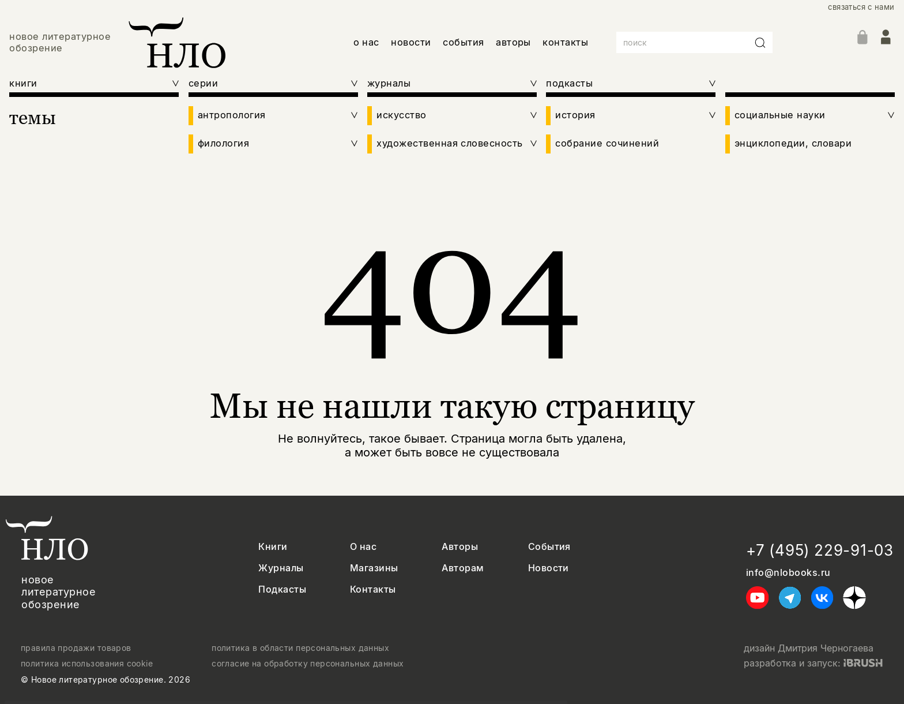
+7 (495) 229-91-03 (820, 550)
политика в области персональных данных (300, 648)
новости (411, 42)
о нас (366, 42)
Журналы (280, 568)
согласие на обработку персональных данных (308, 663)
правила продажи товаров (76, 648)
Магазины (374, 568)
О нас (363, 546)
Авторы (460, 546)
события (463, 42)
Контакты (373, 589)
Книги (272, 546)
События (549, 546)
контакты (565, 42)
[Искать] (760, 42)
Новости (548, 568)
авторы (513, 42)
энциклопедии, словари (793, 143)
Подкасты (282, 589)
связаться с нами (861, 7)
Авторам (463, 568)
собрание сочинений (607, 143)
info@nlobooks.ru (788, 572)
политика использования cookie (87, 663)
